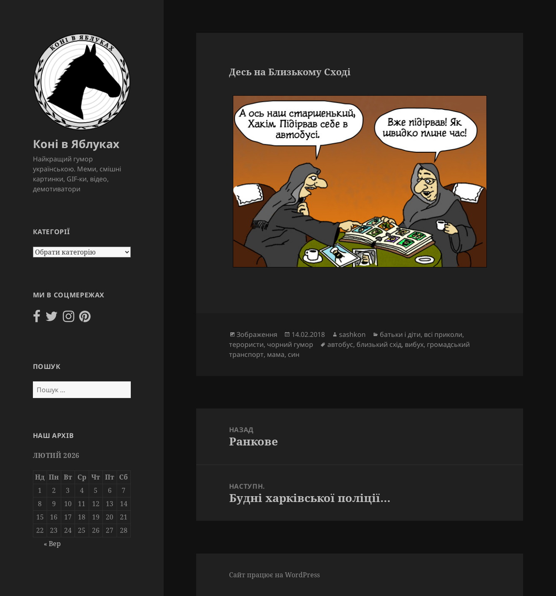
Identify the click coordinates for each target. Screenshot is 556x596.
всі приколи (443, 334)
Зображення (257, 334)
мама (275, 354)
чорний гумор (290, 344)
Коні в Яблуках (76, 143)
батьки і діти (400, 334)
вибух (414, 344)
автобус (340, 344)
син (293, 354)
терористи (246, 344)
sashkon (352, 334)
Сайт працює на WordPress (274, 574)
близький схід (379, 344)
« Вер (52, 543)
